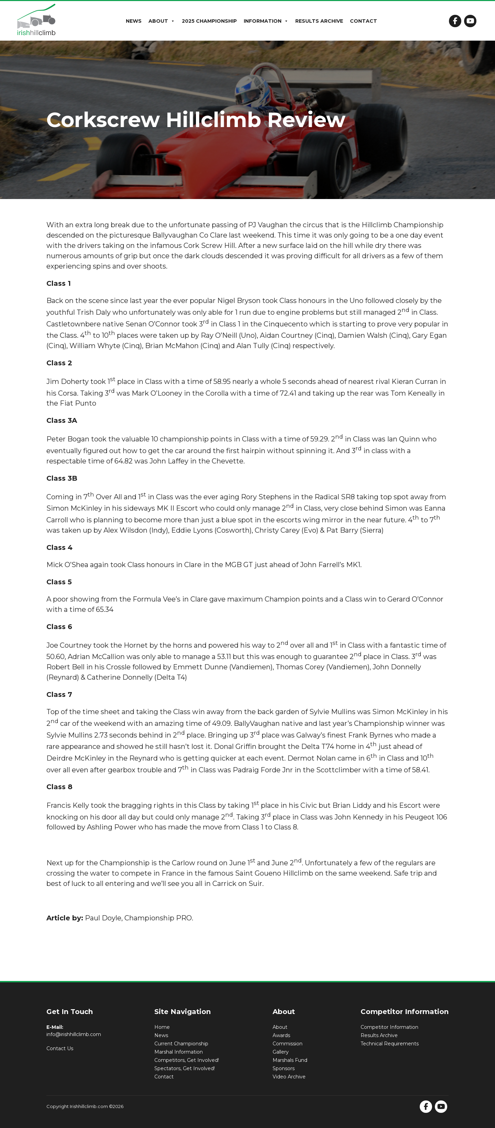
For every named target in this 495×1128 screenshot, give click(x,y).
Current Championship (181, 1044)
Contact (363, 21)
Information (266, 21)
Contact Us (59, 1048)
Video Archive (289, 1077)
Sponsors (284, 1068)
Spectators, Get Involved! (184, 1068)
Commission (287, 1044)
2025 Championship (209, 21)
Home (162, 1027)
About (161, 21)
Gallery (281, 1052)
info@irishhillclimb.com (73, 1034)
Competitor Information (389, 1027)
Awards (281, 1035)
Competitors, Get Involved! (186, 1060)
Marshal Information (178, 1052)
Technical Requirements (390, 1044)
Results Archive (319, 21)
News (134, 21)
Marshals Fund (290, 1060)
